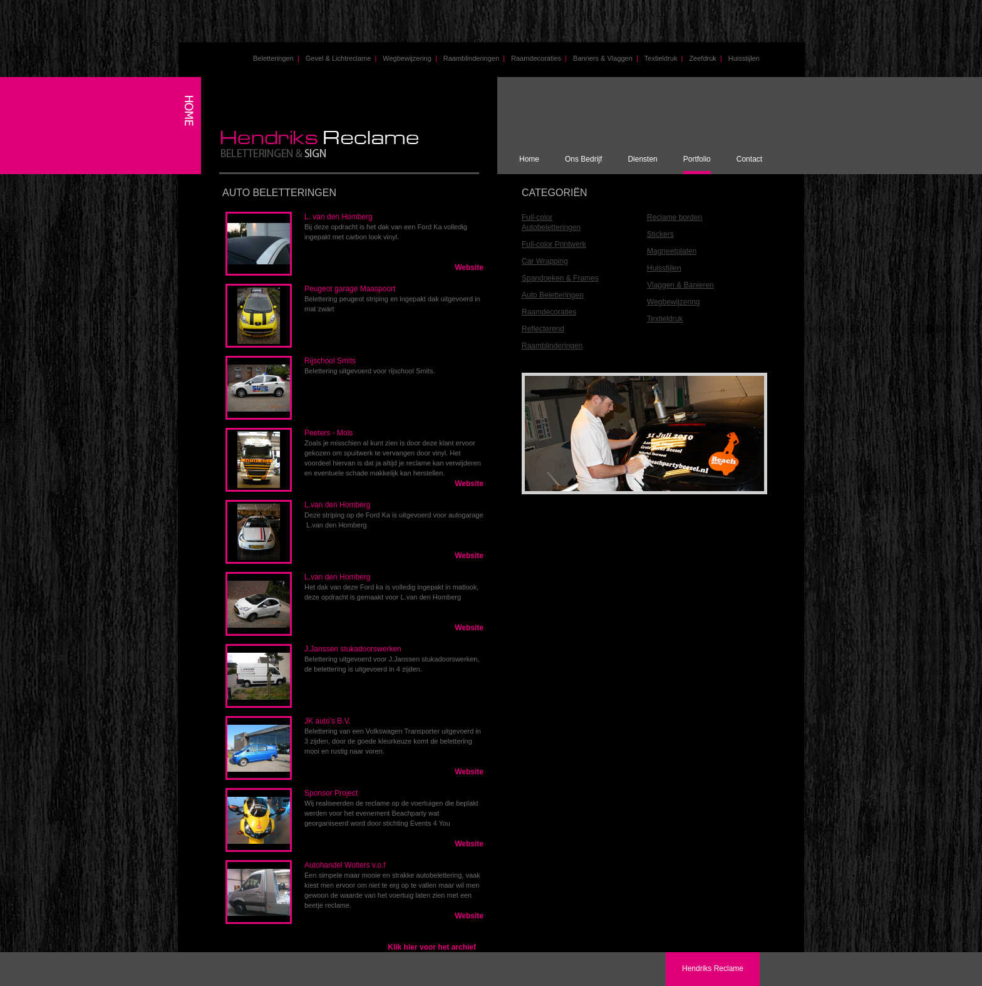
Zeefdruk (705, 58)
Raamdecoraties (539, 58)
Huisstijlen (744, 58)
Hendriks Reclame (712, 968)
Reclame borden (674, 217)
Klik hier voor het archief (432, 947)
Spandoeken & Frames (560, 278)
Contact (749, 159)
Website (469, 267)
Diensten (642, 159)
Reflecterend (543, 328)
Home (529, 159)
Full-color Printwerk (554, 244)
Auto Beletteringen (553, 295)
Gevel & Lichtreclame (341, 58)
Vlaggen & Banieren (680, 285)
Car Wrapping (545, 261)
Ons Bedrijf (583, 159)
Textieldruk (663, 58)
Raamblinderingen (474, 58)
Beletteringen (276, 58)
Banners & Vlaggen (605, 58)
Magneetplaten (671, 251)
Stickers (660, 234)
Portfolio (697, 159)
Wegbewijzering (410, 58)
